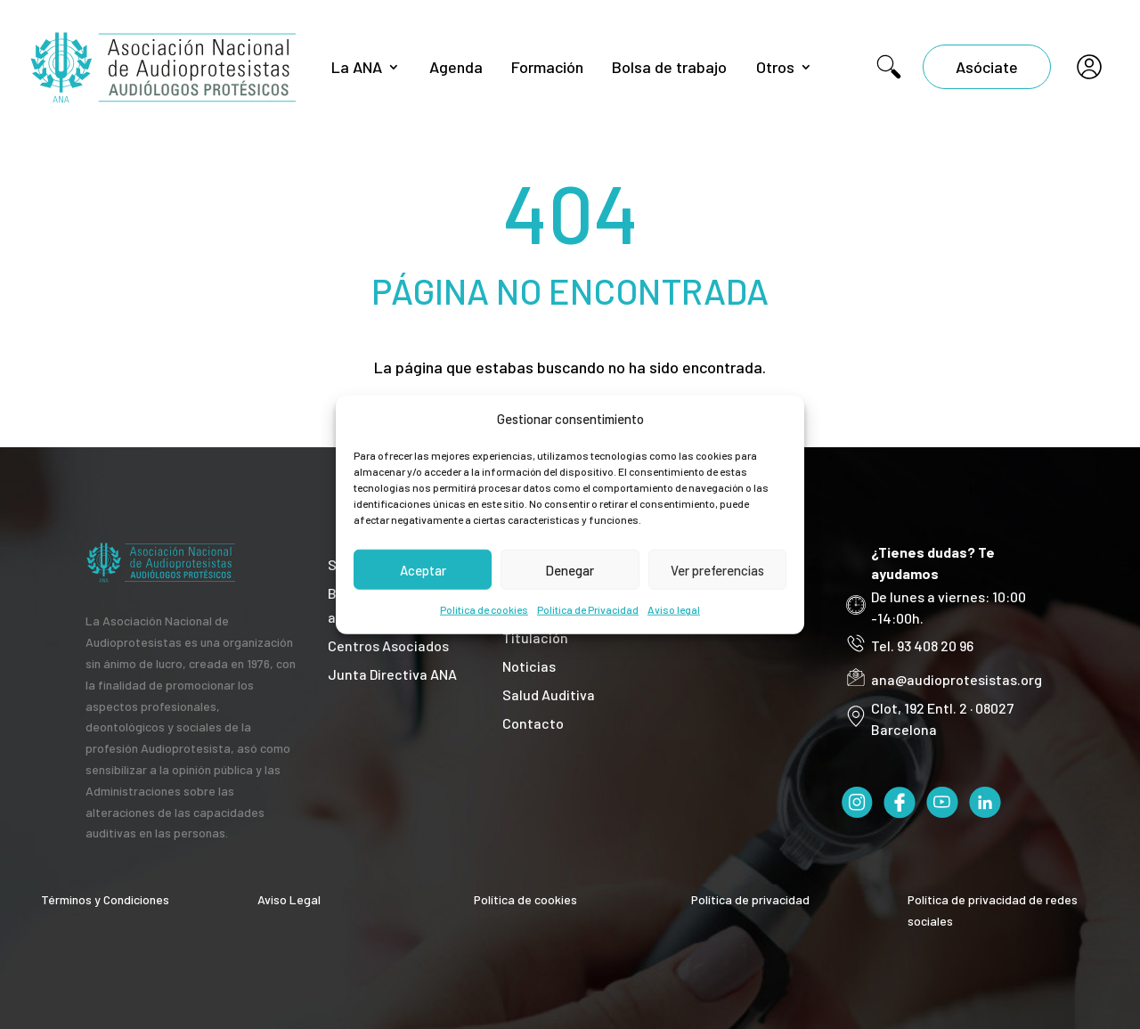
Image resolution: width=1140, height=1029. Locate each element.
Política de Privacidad (588, 609)
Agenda (456, 67)
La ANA (356, 67)
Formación (547, 67)
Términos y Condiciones (105, 899)
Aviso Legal (289, 899)
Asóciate (987, 67)
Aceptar (423, 570)
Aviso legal (673, 609)
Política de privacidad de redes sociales (993, 910)
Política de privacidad (750, 899)
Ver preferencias (717, 570)
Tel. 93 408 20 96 (922, 645)
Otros (775, 67)
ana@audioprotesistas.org (956, 679)
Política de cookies (484, 609)
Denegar (569, 570)
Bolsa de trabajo (669, 67)
